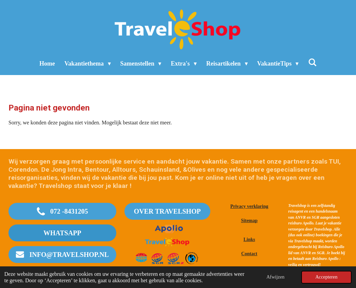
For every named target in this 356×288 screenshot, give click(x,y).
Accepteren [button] (326, 277)
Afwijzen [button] (275, 277)
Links (249, 239)
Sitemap (249, 220)
